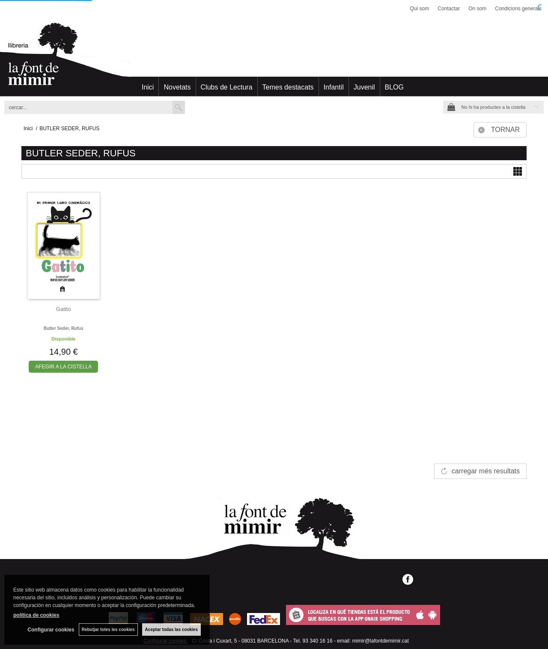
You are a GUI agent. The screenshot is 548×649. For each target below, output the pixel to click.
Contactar (449, 9)
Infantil (334, 87)
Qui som (419, 9)
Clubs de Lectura (227, 87)
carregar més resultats (486, 471)
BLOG (394, 87)
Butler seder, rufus (63, 328)
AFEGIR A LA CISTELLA (63, 367)
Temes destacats (288, 87)
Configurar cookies (50, 630)
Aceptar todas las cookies (171, 629)
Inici (148, 87)
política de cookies (36, 615)
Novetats (177, 87)
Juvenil (364, 87)
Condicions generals (518, 9)
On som (477, 9)
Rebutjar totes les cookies (108, 629)
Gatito (63, 309)
